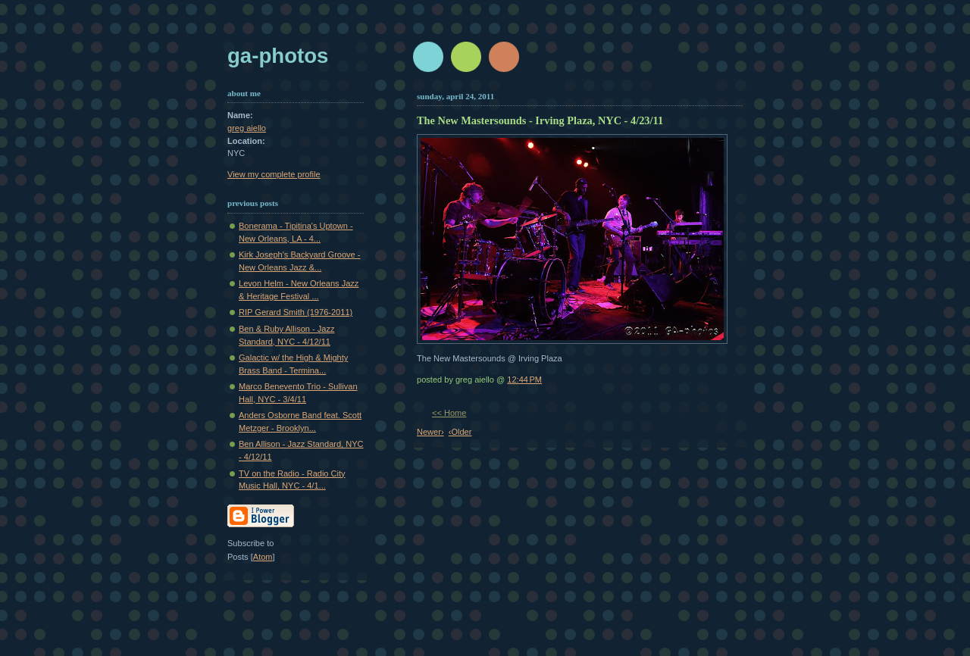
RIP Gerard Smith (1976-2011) (295, 312)
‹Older (460, 431)
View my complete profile (274, 174)
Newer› (430, 431)
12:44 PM (524, 379)
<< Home (449, 412)
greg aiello (246, 128)
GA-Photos (277, 55)
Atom (263, 556)
